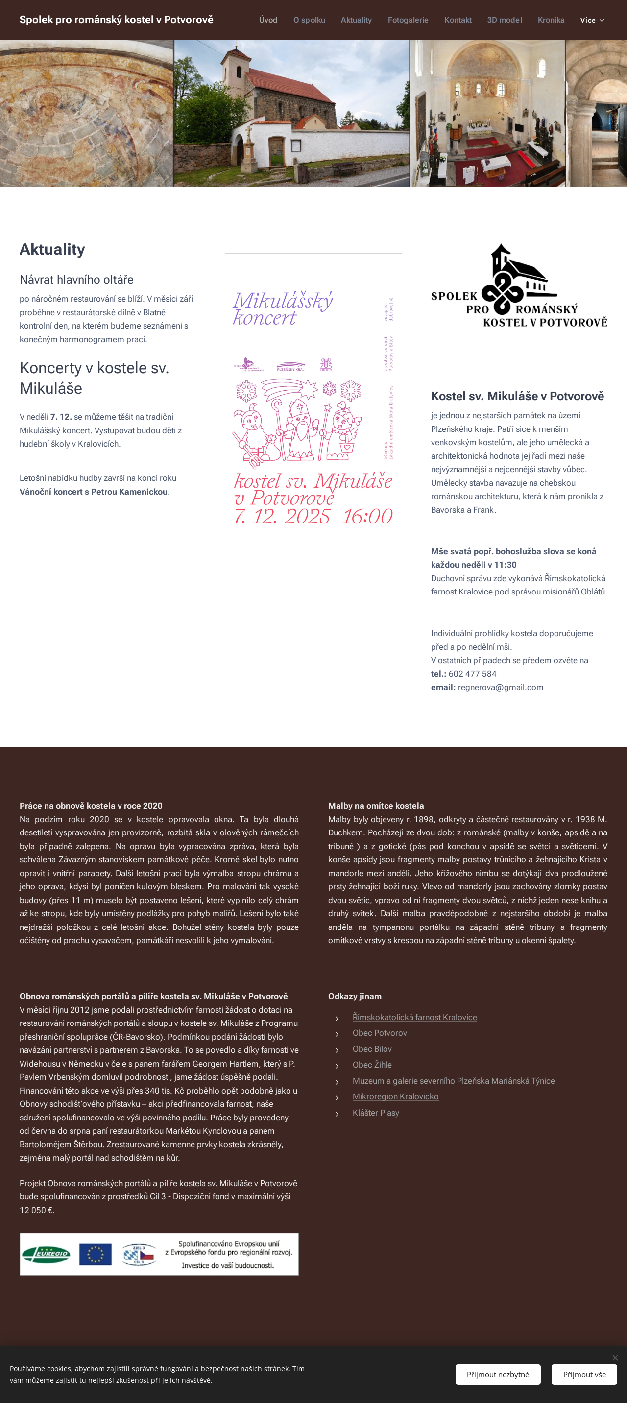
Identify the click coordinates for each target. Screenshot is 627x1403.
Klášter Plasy (376, 1113)
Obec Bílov (372, 1049)
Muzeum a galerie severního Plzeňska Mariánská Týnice (454, 1081)
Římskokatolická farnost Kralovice (415, 1017)
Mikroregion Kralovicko (396, 1096)
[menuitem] (278, 20)
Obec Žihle (372, 1065)
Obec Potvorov (380, 1033)
